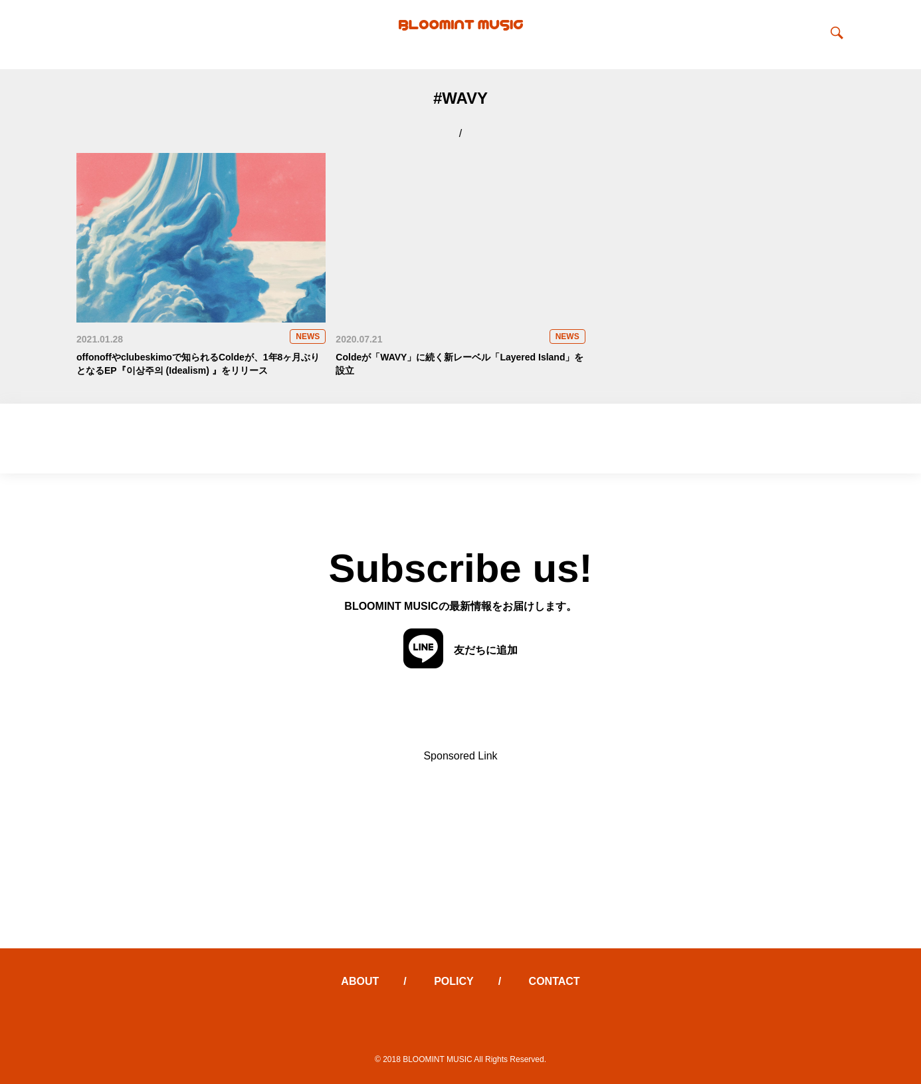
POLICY (454, 981)
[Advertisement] (460, 855)
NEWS (308, 336)
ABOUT (360, 981)
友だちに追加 (460, 649)
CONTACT (554, 981)
